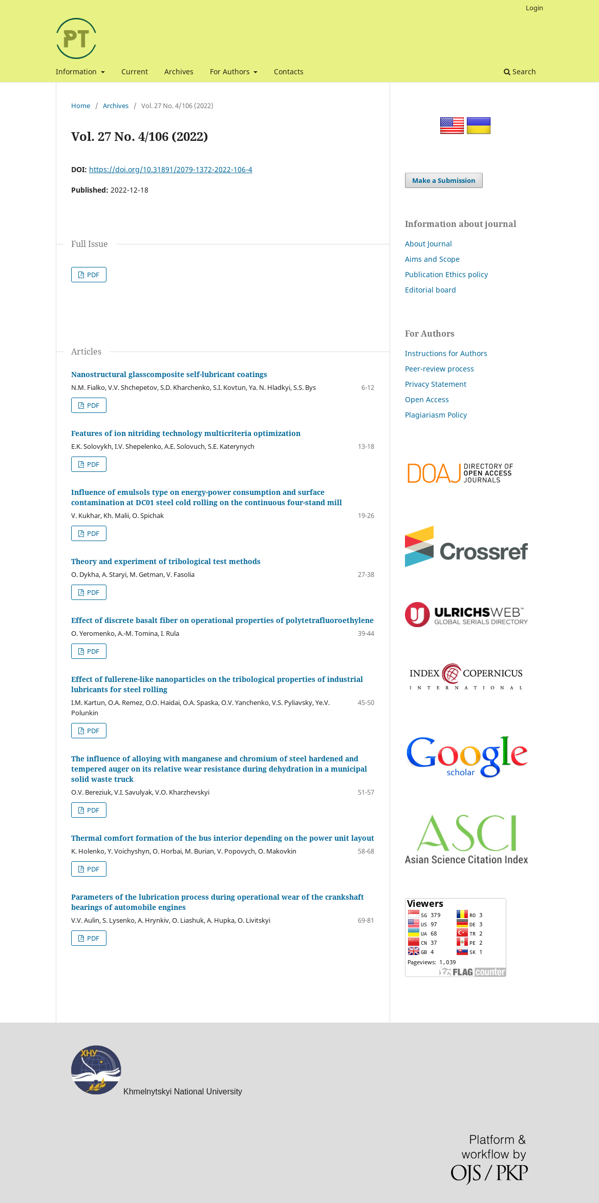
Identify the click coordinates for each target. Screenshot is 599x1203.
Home (80, 105)
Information (77, 71)
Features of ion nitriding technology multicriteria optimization (186, 433)
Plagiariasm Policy (436, 415)
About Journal (428, 243)
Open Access (427, 399)
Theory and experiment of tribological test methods (166, 561)
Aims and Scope (432, 259)
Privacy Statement (435, 384)
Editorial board (430, 290)
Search (520, 71)
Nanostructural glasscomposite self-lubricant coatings (169, 374)
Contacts (289, 71)
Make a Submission (444, 180)
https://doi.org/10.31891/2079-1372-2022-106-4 (170, 169)
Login (534, 7)
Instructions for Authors (446, 353)
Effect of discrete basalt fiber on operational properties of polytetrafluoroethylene (222, 620)
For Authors (231, 71)
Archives (179, 71)
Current (134, 71)
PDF (92, 274)
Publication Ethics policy (446, 274)
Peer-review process (439, 369)
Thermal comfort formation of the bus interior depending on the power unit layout (222, 838)
